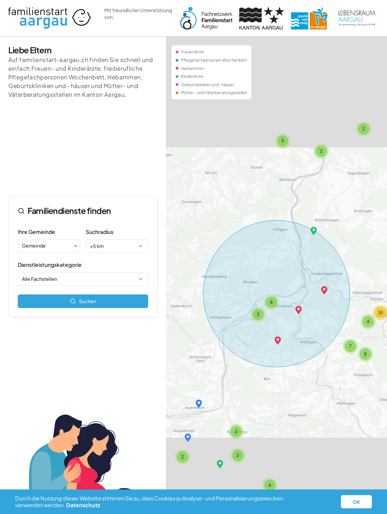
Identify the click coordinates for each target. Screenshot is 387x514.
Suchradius (99, 231)
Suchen (83, 301)
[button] (278, 340)
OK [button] (356, 502)
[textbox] (49, 245)
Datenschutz (83, 505)
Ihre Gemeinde (36, 231)
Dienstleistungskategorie (50, 264)
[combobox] (49, 246)
